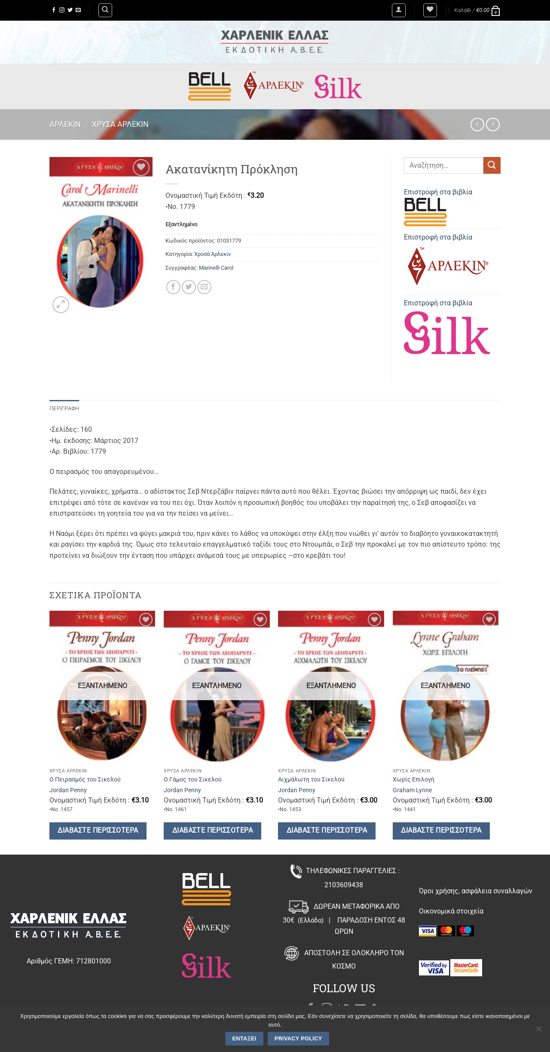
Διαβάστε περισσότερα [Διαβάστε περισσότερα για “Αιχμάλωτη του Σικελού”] (327, 830)
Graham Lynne (412, 790)
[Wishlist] (430, 10)
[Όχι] (538, 1031)
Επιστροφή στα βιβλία (438, 207)
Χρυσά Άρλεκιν (120, 124)
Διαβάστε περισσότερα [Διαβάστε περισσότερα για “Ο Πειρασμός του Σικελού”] (98, 830)
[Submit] (492, 165)
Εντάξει (244, 1039)
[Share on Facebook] (173, 287)
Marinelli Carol (216, 268)
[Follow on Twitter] (70, 10)
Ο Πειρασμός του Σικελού (85, 779)
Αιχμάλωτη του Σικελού (311, 779)
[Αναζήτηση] (105, 10)
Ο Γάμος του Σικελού (193, 779)
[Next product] (477, 124)
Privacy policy (298, 1039)
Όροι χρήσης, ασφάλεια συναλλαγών (475, 891)
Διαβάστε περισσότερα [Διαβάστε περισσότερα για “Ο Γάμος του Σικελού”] (212, 830)
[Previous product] (492, 124)
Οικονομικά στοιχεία (451, 911)
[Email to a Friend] (204, 287)
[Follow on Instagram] (61, 10)
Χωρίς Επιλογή (413, 779)
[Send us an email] (78, 10)
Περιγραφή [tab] (64, 408)
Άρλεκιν (65, 124)
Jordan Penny (68, 790)
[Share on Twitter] (189, 287)
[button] (399, 10)
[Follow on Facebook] (53, 10)
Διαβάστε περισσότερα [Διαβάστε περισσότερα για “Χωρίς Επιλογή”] (441, 830)
